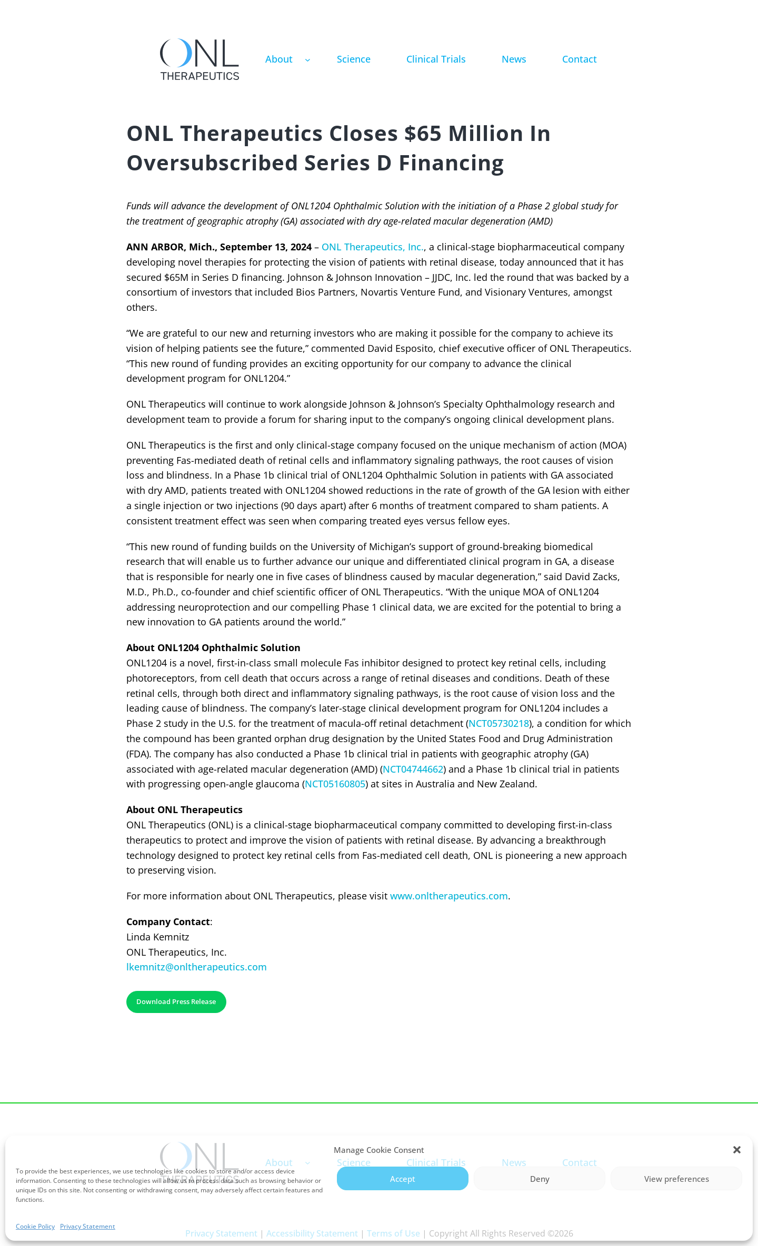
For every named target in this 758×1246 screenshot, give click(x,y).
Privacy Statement (87, 1226)
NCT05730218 (498, 723)
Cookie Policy (35, 1226)
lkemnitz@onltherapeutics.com (196, 966)
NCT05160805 (335, 783)
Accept (402, 1178)
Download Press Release (176, 1001)
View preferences (676, 1178)
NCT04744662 (413, 769)
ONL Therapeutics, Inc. (373, 246)
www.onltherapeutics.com (449, 895)
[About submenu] (308, 59)
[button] (737, 1149)
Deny (540, 1178)
